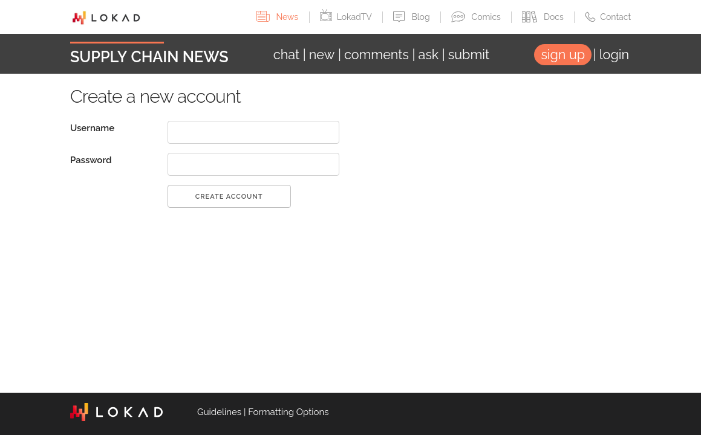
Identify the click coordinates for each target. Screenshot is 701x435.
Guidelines (219, 412)
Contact (608, 17)
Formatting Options (288, 412)
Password (91, 160)
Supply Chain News (149, 57)
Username (92, 128)
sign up (563, 54)
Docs (544, 17)
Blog (412, 17)
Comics (477, 17)
